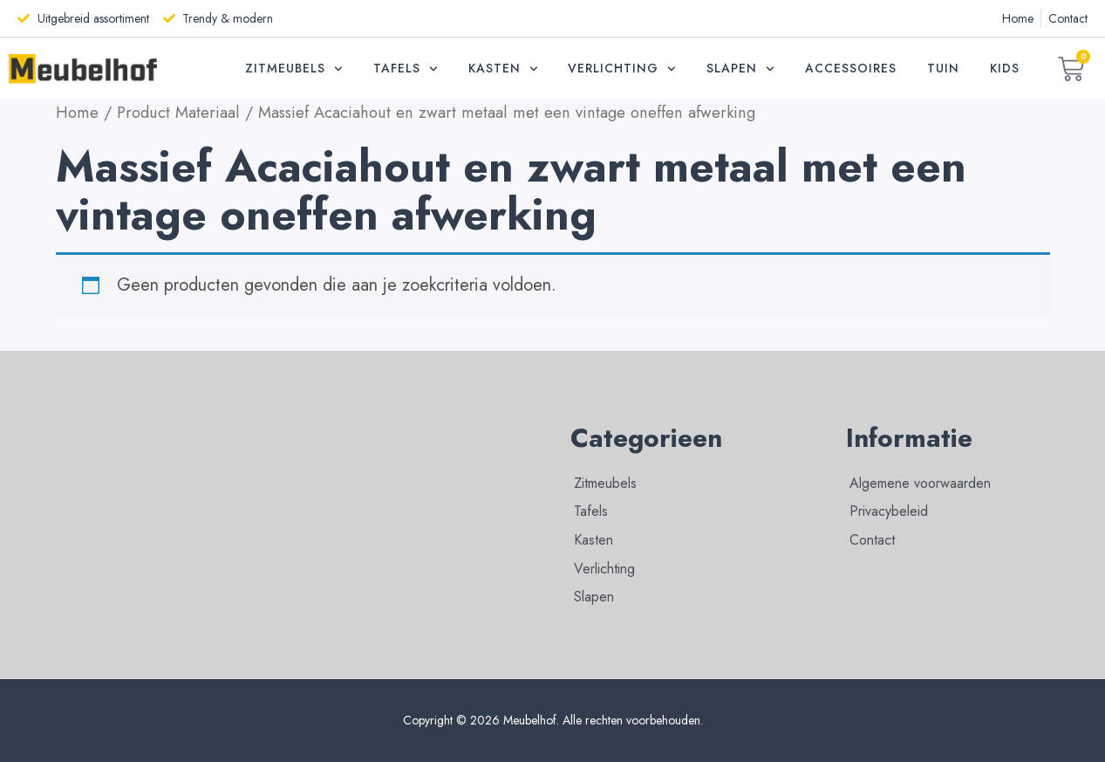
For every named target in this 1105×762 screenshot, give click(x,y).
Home (77, 112)
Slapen (740, 69)
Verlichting (622, 69)
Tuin (943, 68)
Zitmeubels (294, 69)
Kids (1005, 68)
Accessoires (851, 68)
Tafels (405, 69)
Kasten (503, 69)
